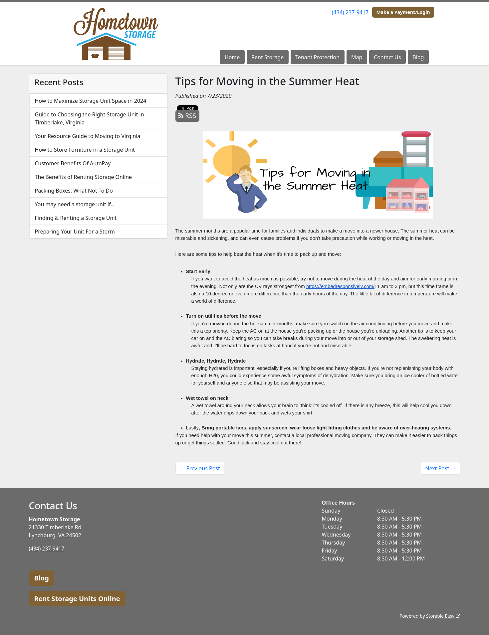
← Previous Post (200, 468)
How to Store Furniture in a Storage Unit (85, 149)
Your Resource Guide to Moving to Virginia (87, 136)
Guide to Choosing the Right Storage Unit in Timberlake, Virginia (89, 118)
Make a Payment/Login (403, 12)
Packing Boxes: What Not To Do (74, 190)
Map (356, 57)
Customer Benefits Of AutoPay (73, 163)
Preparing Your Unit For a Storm (75, 231)
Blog (418, 57)
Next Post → (440, 468)
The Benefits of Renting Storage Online (83, 177)
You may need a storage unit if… (75, 204)
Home (232, 57)
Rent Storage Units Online (77, 598)
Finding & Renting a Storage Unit (76, 218)
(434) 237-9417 (350, 12)
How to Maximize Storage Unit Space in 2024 (90, 100)
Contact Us (387, 57)
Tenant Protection (317, 57)
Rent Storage (267, 57)
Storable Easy (442, 616)
